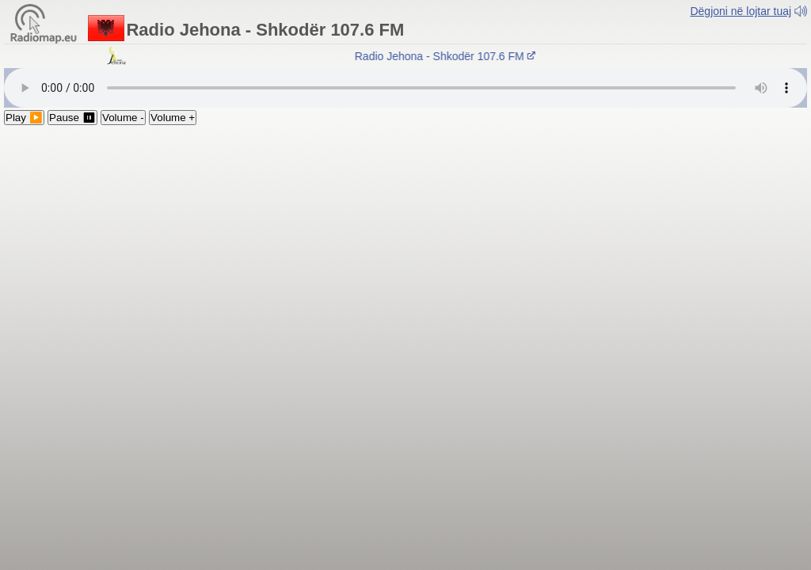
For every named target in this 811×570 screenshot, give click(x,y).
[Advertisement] (405, 244)
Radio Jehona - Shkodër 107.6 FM (448, 56)
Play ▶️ (24, 118)
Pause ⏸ (72, 118)
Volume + (172, 118)
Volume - (123, 118)
